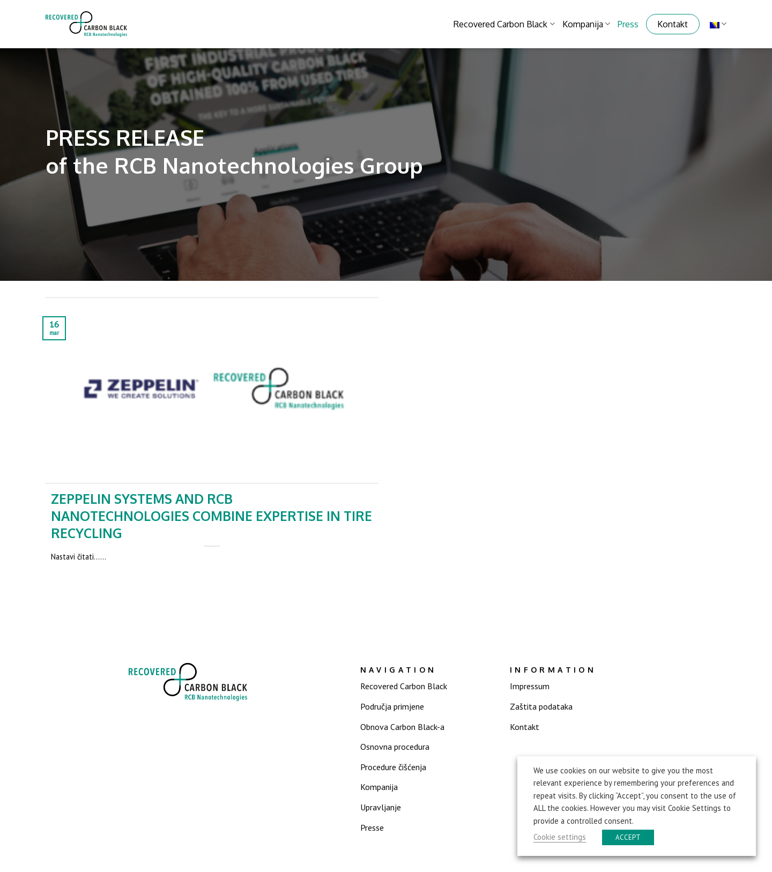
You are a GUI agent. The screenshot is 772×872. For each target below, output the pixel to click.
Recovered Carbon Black (504, 24)
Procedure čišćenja (393, 767)
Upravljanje (380, 807)
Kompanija (586, 24)
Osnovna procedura (394, 746)
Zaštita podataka (541, 706)
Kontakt (672, 24)
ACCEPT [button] (628, 837)
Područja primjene (392, 706)
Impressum (530, 686)
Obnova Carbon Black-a (402, 726)
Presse (372, 827)
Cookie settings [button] (559, 837)
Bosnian (718, 24)
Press (628, 24)
